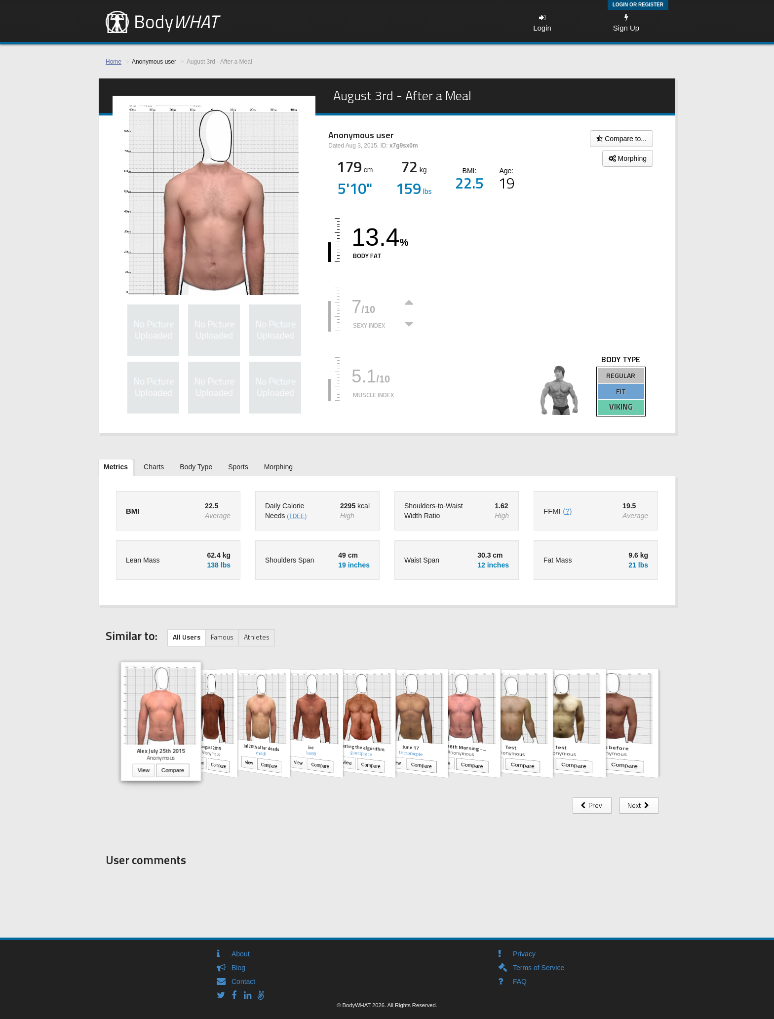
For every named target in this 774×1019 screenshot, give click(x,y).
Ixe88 (311, 753)
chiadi (261, 753)
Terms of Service (538, 968)
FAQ (520, 981)
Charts (154, 467)
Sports (238, 467)
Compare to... (621, 139)
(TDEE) (297, 516)
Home (113, 61)
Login (542, 23)
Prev (592, 805)
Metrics (116, 467)
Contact (243, 981)
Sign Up (626, 23)
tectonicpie (411, 752)
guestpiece (361, 753)
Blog (238, 968)
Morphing (628, 158)
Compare (172, 770)
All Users (186, 637)
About (241, 954)
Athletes (257, 637)
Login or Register (638, 4)
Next (639, 805)
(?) (567, 511)
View (144, 770)
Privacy (524, 954)
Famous (222, 637)
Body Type (196, 467)
